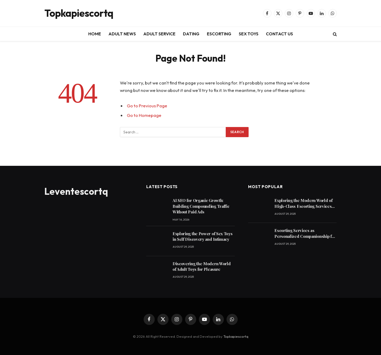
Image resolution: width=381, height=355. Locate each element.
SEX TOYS (248, 33)
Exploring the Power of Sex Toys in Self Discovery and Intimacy (203, 236)
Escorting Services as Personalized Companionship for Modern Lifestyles (305, 233)
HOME (94, 33)
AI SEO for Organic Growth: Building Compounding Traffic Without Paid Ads (201, 206)
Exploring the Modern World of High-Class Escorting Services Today (303, 203)
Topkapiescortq (235, 336)
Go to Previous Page (147, 105)
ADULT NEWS (122, 33)
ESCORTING (219, 33)
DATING (191, 33)
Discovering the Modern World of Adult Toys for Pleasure (202, 266)
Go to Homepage (144, 115)
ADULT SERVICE (159, 33)
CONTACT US (279, 33)
